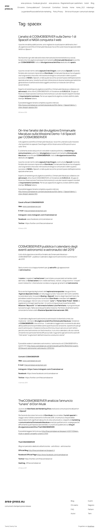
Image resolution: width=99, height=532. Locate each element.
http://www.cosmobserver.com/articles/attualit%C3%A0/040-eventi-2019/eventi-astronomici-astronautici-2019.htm (48, 347)
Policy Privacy (58, 11)
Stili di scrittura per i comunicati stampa (79, 11)
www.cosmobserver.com (32, 206)
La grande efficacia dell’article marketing (36, 11)
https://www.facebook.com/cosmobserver (52, 454)
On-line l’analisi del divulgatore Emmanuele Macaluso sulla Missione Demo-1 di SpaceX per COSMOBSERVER (47, 134)
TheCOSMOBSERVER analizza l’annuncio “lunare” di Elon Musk (45, 402)
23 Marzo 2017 (22, 468)
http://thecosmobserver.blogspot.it (41, 450)
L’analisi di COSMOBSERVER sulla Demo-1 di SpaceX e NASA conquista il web (47, 38)
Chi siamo (21, 7)
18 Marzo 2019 (22, 228)
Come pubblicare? (33, 7)
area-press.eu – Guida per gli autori (34, 3)
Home (72, 7)
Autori (86, 3)
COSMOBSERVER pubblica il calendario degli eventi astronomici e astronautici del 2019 (48, 248)
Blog (92, 3)
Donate (65, 7)
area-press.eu (9, 7)
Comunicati (46, 7)
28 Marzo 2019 (22, 112)
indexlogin (90, 7)
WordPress (91, 526)
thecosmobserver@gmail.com (35, 210)
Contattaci (56, 7)
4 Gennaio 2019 (23, 383)
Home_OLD (80, 7)
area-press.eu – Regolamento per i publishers (66, 3)
